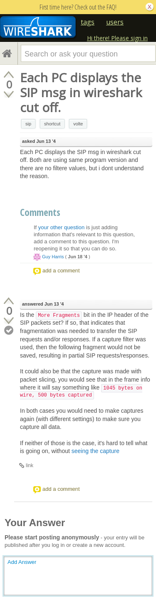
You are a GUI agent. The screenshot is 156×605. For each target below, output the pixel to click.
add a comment (61, 270)
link (29, 465)
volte (78, 123)
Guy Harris (53, 256)
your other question (61, 227)
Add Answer (21, 562)
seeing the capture (95, 451)
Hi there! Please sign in (117, 38)
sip (28, 123)
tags (87, 22)
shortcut (52, 123)
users (115, 22)
